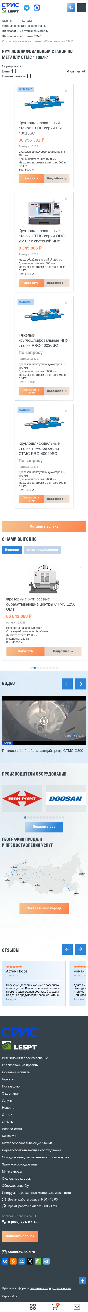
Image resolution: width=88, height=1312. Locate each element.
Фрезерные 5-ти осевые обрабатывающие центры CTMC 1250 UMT (40, 604)
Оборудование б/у (15, 1186)
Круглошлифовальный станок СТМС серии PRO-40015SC (42, 128)
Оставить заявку (44, 526)
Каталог (27, 21)
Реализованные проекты (20, 1065)
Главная (7, 21)
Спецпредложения (42, 550)
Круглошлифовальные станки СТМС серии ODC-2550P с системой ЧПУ (42, 236)
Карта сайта (9, 1296)
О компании (10, 1093)
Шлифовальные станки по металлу (25, 31)
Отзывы (10, 950)
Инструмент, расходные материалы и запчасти (36, 1193)
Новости (8, 1108)
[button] (71, 7)
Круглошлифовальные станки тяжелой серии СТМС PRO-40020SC (39, 448)
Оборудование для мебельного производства (35, 1157)
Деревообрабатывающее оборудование (31, 1150)
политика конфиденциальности (50, 1288)
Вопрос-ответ (12, 1129)
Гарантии (8, 1079)
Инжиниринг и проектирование (25, 1058)
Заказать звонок (20, 1236)
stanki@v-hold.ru (21, 1252)
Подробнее (55, 178)
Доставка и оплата (16, 1072)
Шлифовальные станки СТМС (21, 36)
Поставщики (11, 1086)
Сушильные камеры (16, 1178)
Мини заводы (12, 1171)
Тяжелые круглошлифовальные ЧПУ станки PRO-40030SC (43, 340)
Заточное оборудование (20, 1164)
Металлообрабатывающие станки (24, 26)
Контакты (9, 1136)
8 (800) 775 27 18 (23, 1222)
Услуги (7, 1101)
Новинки (12, 550)
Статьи (7, 1115)
